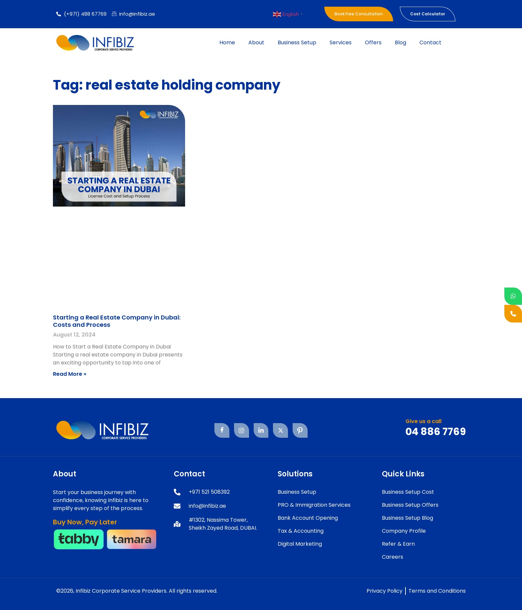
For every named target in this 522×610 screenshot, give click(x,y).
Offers (373, 42)
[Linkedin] (260, 430)
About (256, 42)
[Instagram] (241, 430)
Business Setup (297, 42)
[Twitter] (280, 430)
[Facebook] (221, 430)
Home (227, 42)
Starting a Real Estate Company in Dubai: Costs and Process (116, 321)
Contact (430, 42)
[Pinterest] (300, 430)
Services (341, 42)
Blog (400, 42)
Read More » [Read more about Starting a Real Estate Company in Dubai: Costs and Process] (69, 374)
